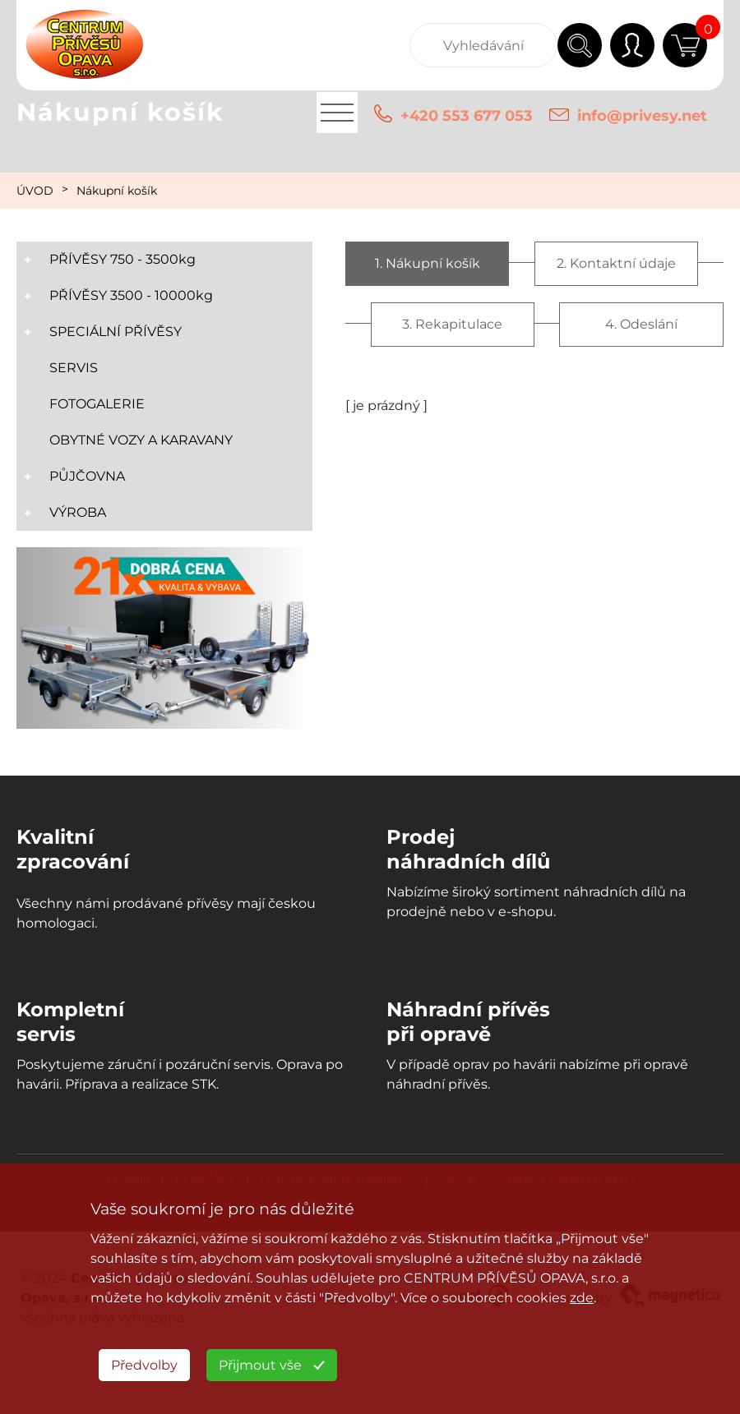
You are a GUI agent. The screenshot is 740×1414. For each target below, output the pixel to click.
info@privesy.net (642, 116)
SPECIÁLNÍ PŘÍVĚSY (115, 331)
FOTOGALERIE (97, 404)
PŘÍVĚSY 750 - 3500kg (122, 259)
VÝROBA (77, 512)
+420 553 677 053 (466, 116)
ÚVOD (34, 190)
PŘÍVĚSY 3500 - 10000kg (131, 295)
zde (582, 1298)
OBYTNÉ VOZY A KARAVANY (141, 440)
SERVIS (73, 367)
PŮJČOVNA (87, 476)
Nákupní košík (116, 190)
